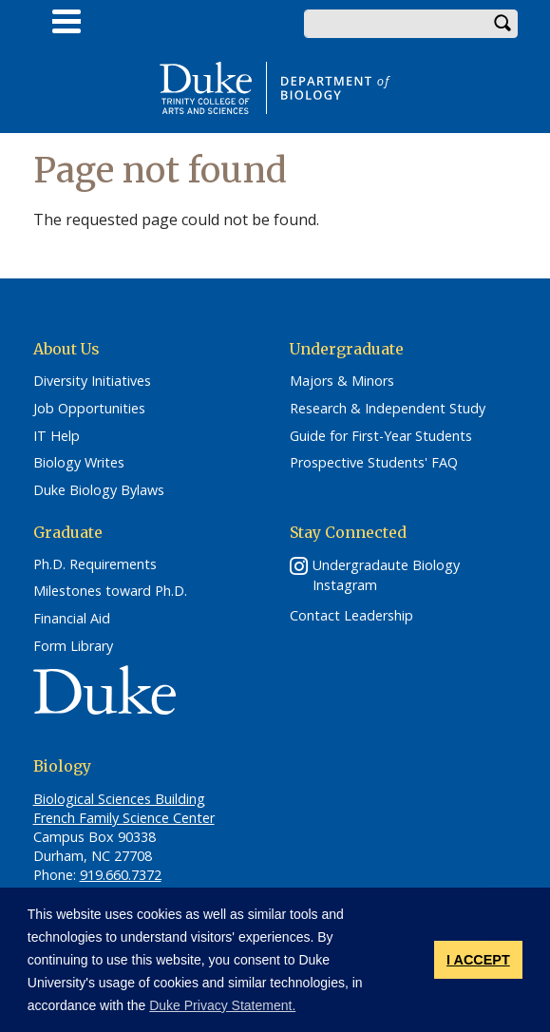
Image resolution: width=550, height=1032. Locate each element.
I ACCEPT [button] (478, 959)
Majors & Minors (342, 381)
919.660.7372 (120, 875)
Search (503, 24)
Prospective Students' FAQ (374, 462)
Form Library (73, 646)
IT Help (56, 436)
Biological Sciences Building (119, 799)
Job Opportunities (89, 408)
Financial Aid (71, 618)
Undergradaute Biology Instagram (386, 575)
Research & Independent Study (387, 408)
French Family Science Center (124, 818)
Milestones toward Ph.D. (110, 591)
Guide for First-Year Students (381, 436)
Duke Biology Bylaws (98, 490)
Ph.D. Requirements (95, 564)
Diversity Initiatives (92, 381)
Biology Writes (78, 462)
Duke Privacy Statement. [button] (222, 1005)
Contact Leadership (351, 615)
